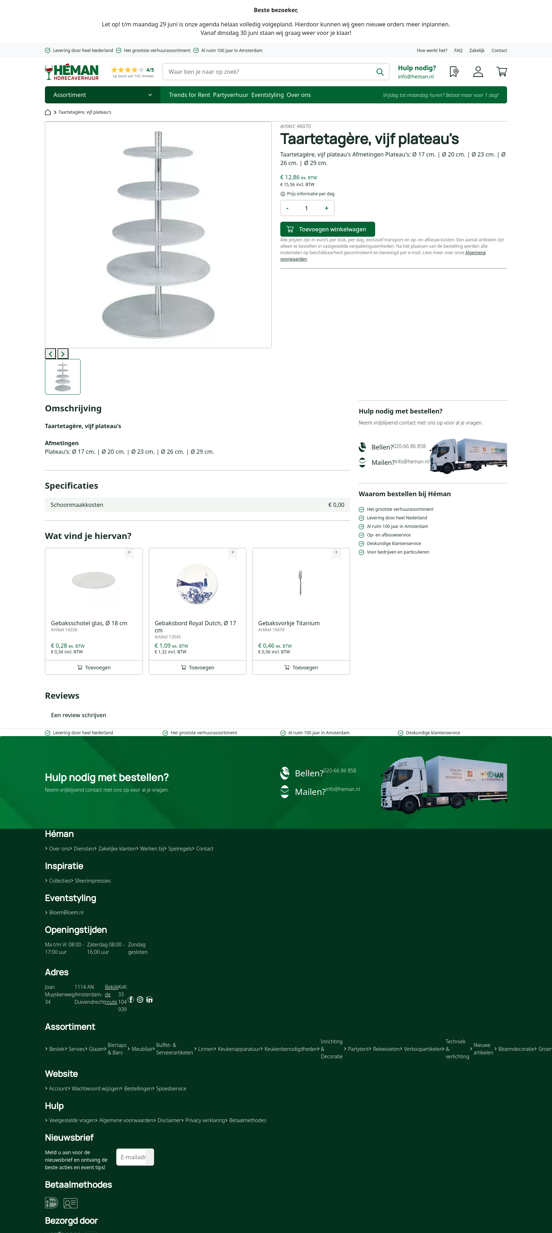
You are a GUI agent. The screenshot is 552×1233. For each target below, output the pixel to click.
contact (407, 422)
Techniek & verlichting (456, 1049)
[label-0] (63, 377)
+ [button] (326, 208)
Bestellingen (136, 1088)
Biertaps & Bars (115, 1049)
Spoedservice (169, 1088)
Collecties (58, 880)
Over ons (299, 95)
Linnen (204, 1049)
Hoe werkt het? (432, 50)
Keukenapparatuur (237, 1049)
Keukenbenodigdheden (289, 1049)
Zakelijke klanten (115, 848)
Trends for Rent (189, 95)
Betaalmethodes (245, 1120)
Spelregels (178, 848)
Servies (75, 1049)
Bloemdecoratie (514, 1049)
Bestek (55, 1049)
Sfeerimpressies (91, 880)
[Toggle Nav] (102, 95)
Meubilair (140, 1049)
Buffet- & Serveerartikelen (173, 1049)
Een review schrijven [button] (78, 715)
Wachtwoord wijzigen (94, 1088)
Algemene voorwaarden (124, 1120)
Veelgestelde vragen (70, 1120)
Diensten (82, 848)
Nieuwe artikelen (481, 1049)
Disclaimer (167, 1120)
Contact (499, 50)
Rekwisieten (384, 1049)
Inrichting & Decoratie (330, 1049)
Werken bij (150, 848)
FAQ (458, 50)
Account (56, 1088)
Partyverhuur (231, 95)
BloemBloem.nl (64, 912)
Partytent (356, 1049)
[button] (501, 71)
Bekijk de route (111, 994)
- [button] (287, 208)
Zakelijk (476, 50)
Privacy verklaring (203, 1120)
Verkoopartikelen (421, 1049)
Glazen (94, 1049)
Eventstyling (267, 95)
